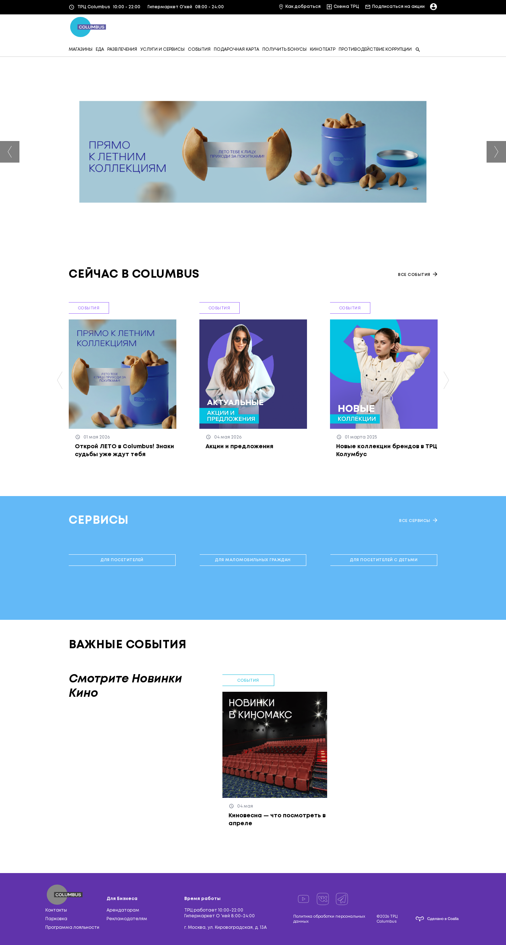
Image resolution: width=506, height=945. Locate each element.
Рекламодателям (127, 919)
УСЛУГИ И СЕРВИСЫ (162, 49)
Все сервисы (418, 520)
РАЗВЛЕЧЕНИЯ (122, 49)
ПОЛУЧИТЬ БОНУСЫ (284, 49)
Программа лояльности (72, 928)
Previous (9, 152)
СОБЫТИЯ (199, 49)
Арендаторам (123, 910)
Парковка (56, 919)
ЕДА (100, 49)
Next (496, 152)
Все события (417, 274)
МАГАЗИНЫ (80, 49)
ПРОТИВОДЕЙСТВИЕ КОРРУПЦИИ (375, 49)
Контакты (56, 910)
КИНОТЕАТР (322, 49)
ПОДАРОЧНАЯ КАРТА (236, 49)
